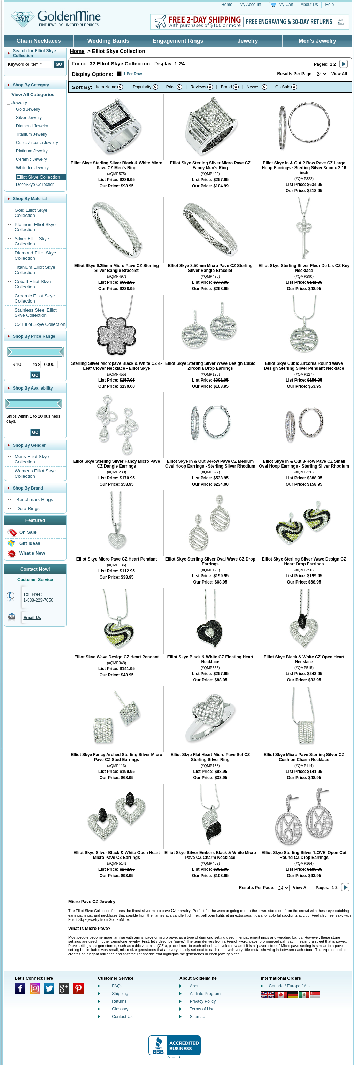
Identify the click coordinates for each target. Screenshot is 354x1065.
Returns (119, 1001)
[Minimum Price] (23, 364)
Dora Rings (28, 508)
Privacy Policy (203, 1001)
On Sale (28, 532)
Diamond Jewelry (32, 126)
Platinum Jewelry (32, 151)
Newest (254, 87)
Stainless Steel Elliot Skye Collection (36, 312)
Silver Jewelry (29, 117)
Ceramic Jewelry (31, 159)
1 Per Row (132, 74)
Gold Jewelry (28, 109)
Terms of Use (202, 1009)
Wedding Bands (108, 41)
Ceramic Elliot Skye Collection (35, 298)
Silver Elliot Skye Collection (32, 241)
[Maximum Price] (49, 364)
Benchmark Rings (34, 499)
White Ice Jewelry (32, 167)
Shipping (120, 993)
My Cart (286, 4)
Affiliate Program (205, 993)
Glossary (120, 1009)
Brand (226, 87)
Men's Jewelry (317, 41)
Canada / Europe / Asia (290, 986)
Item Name (106, 87)
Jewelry (248, 41)
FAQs (117, 986)
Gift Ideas (29, 543)
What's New (32, 553)
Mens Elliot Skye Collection (32, 459)
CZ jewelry (181, 910)
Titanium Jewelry (31, 134)
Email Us (32, 617)
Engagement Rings (178, 41)
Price (171, 87)
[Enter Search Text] (29, 64)
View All (339, 73)
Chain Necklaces (38, 41)
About (195, 986)
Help (329, 4)
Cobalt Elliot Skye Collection (33, 284)
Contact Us (122, 1016)
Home (226, 4)
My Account (250, 4)
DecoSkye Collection (35, 184)
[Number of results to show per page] (321, 74)
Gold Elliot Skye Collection (31, 212)
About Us (309, 4)
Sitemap (197, 1016)
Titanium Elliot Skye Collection (35, 270)
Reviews (198, 87)
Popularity (142, 87)
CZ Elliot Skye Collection (40, 324)
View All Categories (32, 94)
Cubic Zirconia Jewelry (37, 142)
